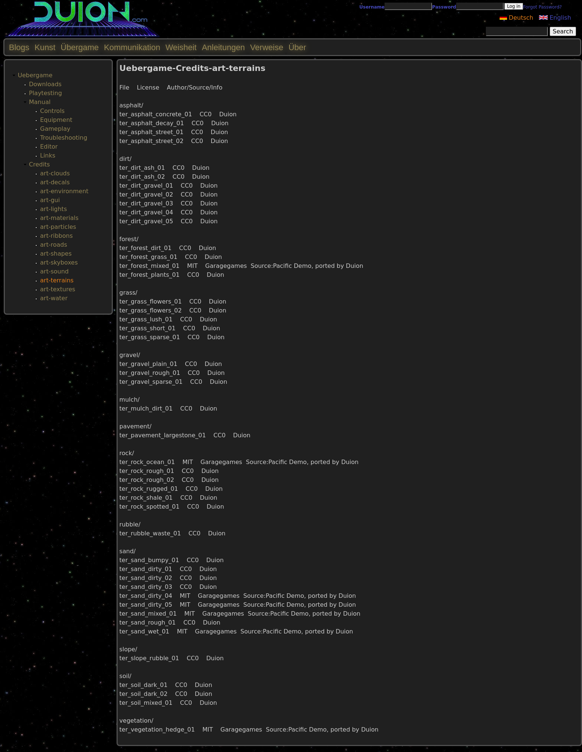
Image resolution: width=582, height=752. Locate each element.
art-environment (64, 191)
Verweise (266, 47)
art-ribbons (56, 235)
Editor (49, 146)
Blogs (19, 47)
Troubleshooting (63, 137)
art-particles (58, 226)
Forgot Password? (542, 7)
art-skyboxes (59, 262)
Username (372, 7)
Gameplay (55, 128)
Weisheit (181, 47)
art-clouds (55, 173)
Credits (39, 164)
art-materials (59, 217)
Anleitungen (223, 47)
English (555, 17)
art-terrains (56, 280)
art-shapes (56, 253)
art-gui (50, 200)
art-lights (53, 209)
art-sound (54, 271)
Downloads (45, 84)
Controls (52, 110)
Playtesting (45, 93)
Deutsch (516, 17)
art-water (54, 298)
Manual (39, 102)
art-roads (53, 244)
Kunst (45, 47)
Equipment (56, 119)
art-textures (57, 289)
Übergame (80, 47)
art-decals (55, 182)
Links (47, 155)
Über (297, 47)
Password (444, 7)
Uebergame (35, 75)
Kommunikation (132, 47)
